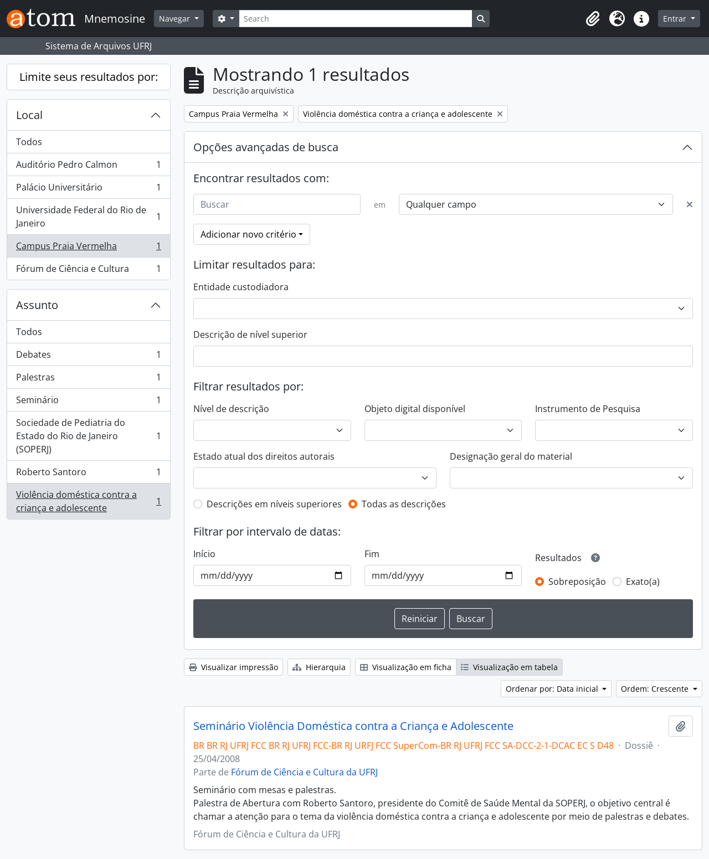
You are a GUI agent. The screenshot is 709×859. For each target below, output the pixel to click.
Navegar (175, 18)
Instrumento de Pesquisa (587, 409)
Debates (88, 357)
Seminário (88, 402)
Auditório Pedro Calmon (88, 167)
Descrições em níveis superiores (274, 504)
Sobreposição (577, 581)
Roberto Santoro (88, 474)
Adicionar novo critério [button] (248, 234)
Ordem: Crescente (656, 688)
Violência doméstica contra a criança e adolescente (88, 501)
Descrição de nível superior (250, 334)
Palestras (88, 380)
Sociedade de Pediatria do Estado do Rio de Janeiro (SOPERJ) (88, 435)
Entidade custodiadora (241, 287)
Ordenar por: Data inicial (553, 688)
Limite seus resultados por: (88, 76)
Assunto (37, 304)
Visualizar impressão (233, 667)
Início (204, 554)
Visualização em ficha (405, 667)
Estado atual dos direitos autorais (264, 456)
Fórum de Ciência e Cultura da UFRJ (304, 772)
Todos (29, 142)
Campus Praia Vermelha (88, 248)
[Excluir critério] (689, 204)
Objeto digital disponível (414, 409)
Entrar (676, 18)
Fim (371, 554)
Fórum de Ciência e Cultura (88, 271)
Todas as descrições (404, 504)
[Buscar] (277, 204)
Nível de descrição (231, 409)
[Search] (355, 18)
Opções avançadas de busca (265, 147)
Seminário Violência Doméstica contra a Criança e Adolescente (353, 726)
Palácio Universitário (88, 190)
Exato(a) (643, 581)
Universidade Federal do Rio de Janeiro (88, 216)
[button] (592, 19)
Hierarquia (319, 667)
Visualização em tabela (509, 667)
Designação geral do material (511, 456)
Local (29, 114)
